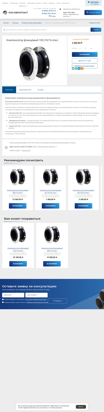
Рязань (53, 16)
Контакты (26, 150)
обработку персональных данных (37, 302)
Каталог (6, 23)
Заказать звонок (94, 12)
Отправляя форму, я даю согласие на (26, 302)
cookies (30, 406)
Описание (9, 90)
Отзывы (41, 90)
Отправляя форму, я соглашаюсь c (25, 299)
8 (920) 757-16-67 (49, 13)
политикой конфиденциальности (35, 299)
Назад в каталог (94, 23)
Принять (80, 407)
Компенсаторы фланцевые (32, 23)
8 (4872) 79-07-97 (49, 11)
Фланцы (15, 23)
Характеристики (25, 90)
